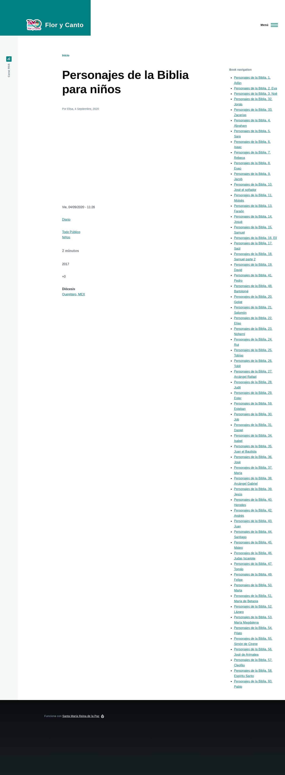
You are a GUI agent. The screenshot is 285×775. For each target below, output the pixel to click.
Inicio (65, 55)
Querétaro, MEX (73, 294)
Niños (66, 237)
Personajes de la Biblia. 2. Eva (255, 88)
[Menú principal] (268, 24)
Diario (66, 219)
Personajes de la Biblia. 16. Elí (255, 238)
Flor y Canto (64, 24)
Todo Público (71, 232)
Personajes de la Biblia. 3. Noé (255, 93)
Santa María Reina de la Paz (80, 716)
